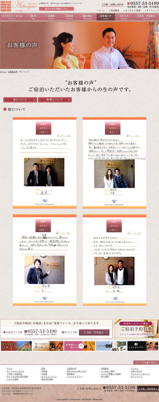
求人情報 (105, 376)
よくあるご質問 (108, 371)
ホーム (3, 72)
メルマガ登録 (12, 379)
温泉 (43, 368)
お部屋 (44, 374)
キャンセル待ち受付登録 (17, 376)
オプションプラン (49, 376)
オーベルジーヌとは (15, 371)
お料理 (44, 371)
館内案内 (71, 374)
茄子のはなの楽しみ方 (76, 371)
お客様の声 (12, 72)
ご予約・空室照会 (14, 374)
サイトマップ (136, 376)
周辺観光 (105, 368)
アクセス (134, 368)
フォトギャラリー (74, 376)
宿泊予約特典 (47, 379)
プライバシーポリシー (140, 374)
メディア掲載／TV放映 (111, 374)
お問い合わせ (136, 371)
